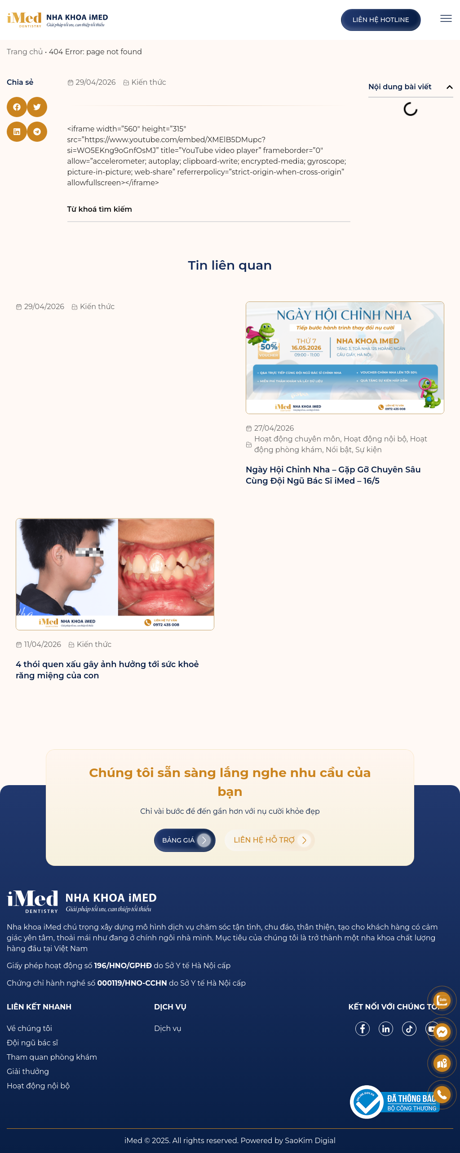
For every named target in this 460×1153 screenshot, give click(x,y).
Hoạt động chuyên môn (297, 439)
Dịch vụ (167, 1028)
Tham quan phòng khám (52, 1057)
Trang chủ (25, 52)
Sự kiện (368, 449)
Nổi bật (339, 449)
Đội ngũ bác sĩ (32, 1043)
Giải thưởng (28, 1071)
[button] (17, 107)
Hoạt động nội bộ (375, 439)
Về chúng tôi (29, 1028)
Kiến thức (149, 82)
